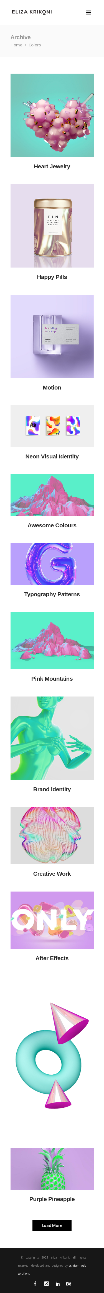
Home (16, 45)
